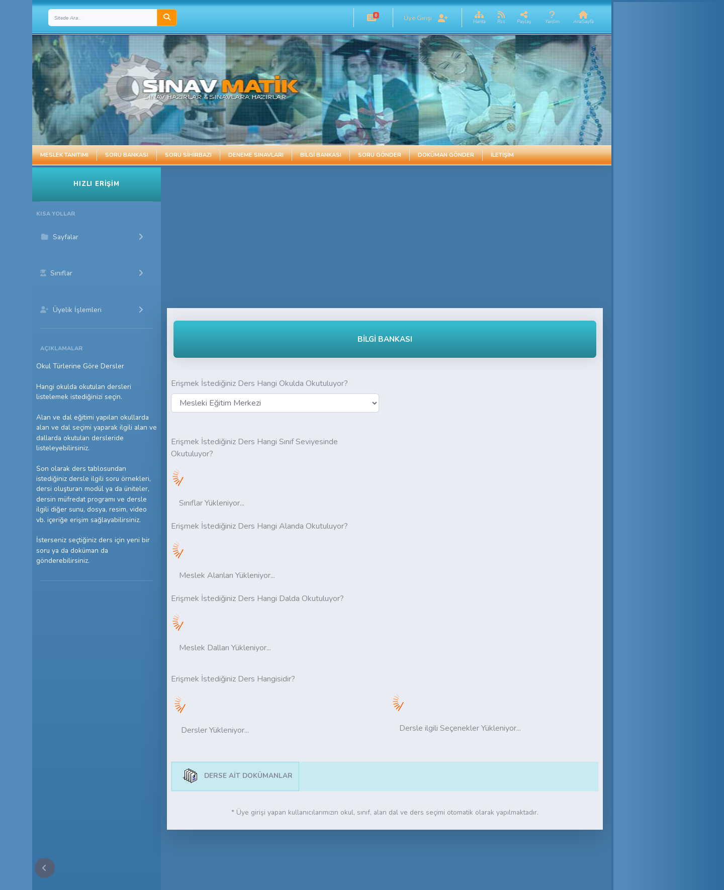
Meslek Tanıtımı (64, 155)
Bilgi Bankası (320, 155)
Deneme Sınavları (256, 155)
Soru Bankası (126, 155)
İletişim (502, 155)
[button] (372, 17)
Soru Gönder (379, 155)
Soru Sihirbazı (188, 155)
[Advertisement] (347, 237)
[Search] (102, 17)
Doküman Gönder (446, 155)
